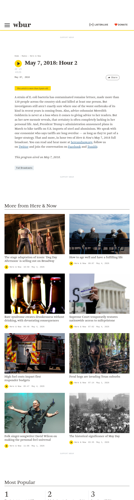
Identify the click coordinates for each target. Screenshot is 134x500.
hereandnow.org (81, 142)
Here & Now (35, 56)
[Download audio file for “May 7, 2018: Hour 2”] (16, 69)
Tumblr (92, 146)
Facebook (74, 146)
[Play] (6, 267)
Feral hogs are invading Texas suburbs (94, 376)
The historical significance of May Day (94, 436)
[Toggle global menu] (7, 25)
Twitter (23, 146)
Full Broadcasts (24, 168)
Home (17, 56)
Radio (24, 56)
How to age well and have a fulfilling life (96, 257)
